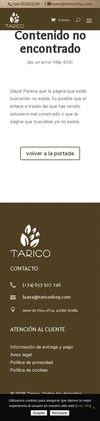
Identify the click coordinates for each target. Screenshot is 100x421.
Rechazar (59, 413)
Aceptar (39, 413)
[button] (89, 20)
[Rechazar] (93, 407)
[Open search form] (78, 20)
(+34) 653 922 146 (42, 285)
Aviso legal (21, 354)
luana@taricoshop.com (47, 297)
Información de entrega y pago (41, 347)
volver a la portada (50, 153)
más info (83, 406)
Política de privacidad (31, 362)
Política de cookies (29, 370)
